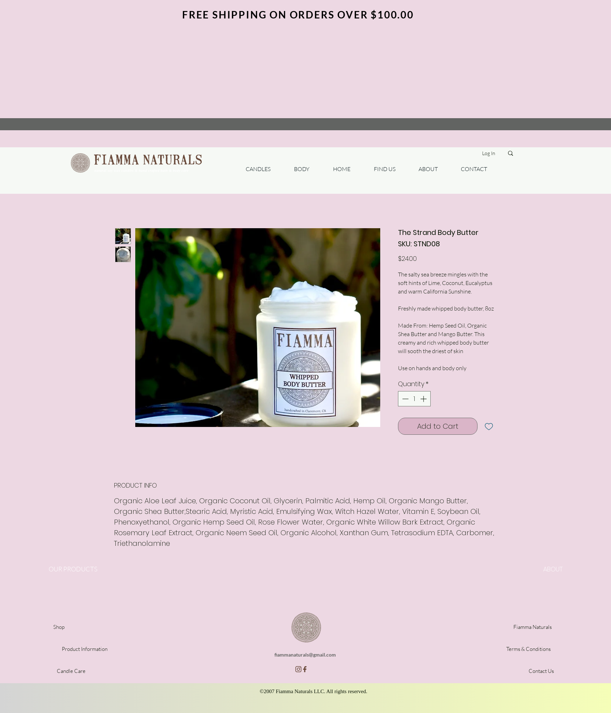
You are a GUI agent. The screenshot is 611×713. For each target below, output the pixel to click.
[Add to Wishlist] (488, 426)
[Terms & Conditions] (528, 649)
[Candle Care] (71, 671)
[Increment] (424, 398)
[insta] (298, 669)
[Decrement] (404, 398)
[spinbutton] (414, 398)
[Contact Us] (541, 671)
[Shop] (59, 627)
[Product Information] (85, 649)
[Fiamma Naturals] (532, 627)
